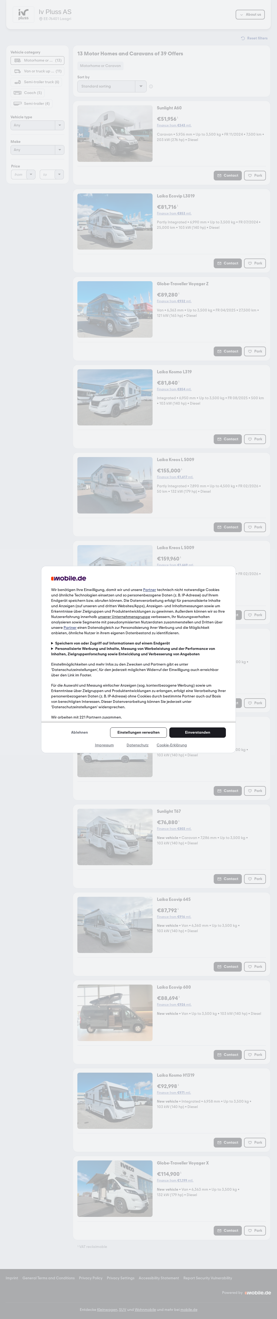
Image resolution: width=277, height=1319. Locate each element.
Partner (149, 590)
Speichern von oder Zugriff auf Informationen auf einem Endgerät (112, 643)
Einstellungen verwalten (138, 732)
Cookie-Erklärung (172, 745)
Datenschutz (138, 745)
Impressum (104, 745)
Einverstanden (197, 732)
